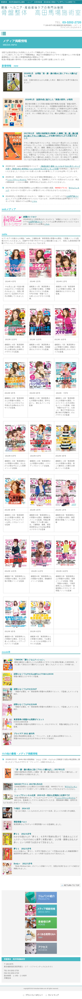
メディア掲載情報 (41, 910)
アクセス (41, 948)
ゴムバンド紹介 (41, 897)
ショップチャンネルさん (65, 798)
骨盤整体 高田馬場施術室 (41, 11)
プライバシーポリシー (34, 995)
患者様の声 (41, 922)
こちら (34, 201)
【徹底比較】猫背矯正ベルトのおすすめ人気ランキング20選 (34, 169)
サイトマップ (53, 995)
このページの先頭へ (70, 885)
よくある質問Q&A (41, 935)
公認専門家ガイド (35, 222)
